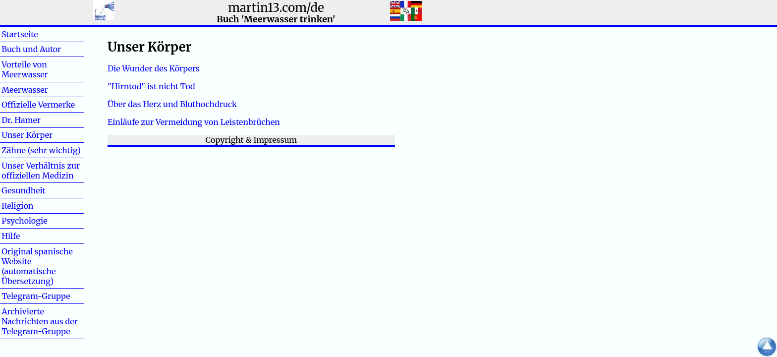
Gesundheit (23, 190)
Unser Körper (27, 135)
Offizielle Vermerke (38, 105)
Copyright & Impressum (251, 140)
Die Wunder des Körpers (154, 68)
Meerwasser (24, 90)
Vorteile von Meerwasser (24, 69)
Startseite (19, 34)
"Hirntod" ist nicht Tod (151, 86)
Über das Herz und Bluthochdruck (172, 104)
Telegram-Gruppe (35, 296)
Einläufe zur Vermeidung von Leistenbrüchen (194, 122)
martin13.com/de (276, 7)
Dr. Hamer (21, 120)
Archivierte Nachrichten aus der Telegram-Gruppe (39, 321)
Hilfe (26, 236)
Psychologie (24, 221)
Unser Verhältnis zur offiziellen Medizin (40, 170)
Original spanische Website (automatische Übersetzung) (37, 266)
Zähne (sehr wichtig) (41, 150)
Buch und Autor (31, 49)
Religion (17, 206)
